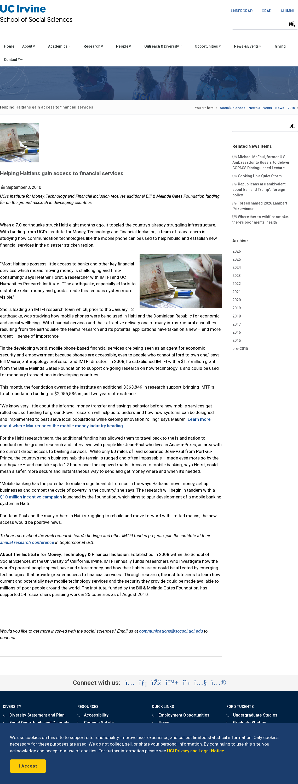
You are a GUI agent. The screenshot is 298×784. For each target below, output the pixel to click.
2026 (236, 251)
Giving (280, 46)
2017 (236, 324)
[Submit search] (292, 24)
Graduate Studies (246, 722)
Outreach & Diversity (164, 46)
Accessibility (92, 715)
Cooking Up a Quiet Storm (257, 175)
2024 (236, 267)
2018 (236, 316)
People (125, 46)
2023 (236, 276)
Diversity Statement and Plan (34, 715)
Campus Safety (95, 722)
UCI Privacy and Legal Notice (195, 750)
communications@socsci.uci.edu (171, 631)
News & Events (249, 46)
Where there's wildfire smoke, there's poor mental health (260, 219)
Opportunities (209, 46)
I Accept (28, 766)
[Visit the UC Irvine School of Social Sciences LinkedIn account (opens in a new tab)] (143, 682)
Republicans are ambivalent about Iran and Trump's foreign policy (258, 189)
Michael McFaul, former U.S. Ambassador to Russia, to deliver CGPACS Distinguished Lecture (261, 162)
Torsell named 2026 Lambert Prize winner (259, 206)
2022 (236, 284)
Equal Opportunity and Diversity (36, 722)
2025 (236, 259)
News (279, 108)
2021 (236, 292)
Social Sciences (232, 108)
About (30, 46)
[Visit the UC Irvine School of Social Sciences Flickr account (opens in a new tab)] (218, 682)
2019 (236, 308)
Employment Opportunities (180, 715)
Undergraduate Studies (251, 715)
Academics (60, 46)
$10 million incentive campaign (31, 496)
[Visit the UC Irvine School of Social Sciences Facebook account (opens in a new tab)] (156, 682)
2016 (236, 332)
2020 (236, 300)
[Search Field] (265, 24)
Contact (13, 60)
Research (95, 46)
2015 (236, 340)
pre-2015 (240, 348)
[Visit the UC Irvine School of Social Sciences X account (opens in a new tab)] (186, 682)
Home (9, 46)
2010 (291, 108)
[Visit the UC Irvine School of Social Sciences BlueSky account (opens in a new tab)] (172, 682)
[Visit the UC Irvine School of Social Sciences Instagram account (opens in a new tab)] (130, 682)
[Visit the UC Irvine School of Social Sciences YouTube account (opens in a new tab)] (200, 682)
